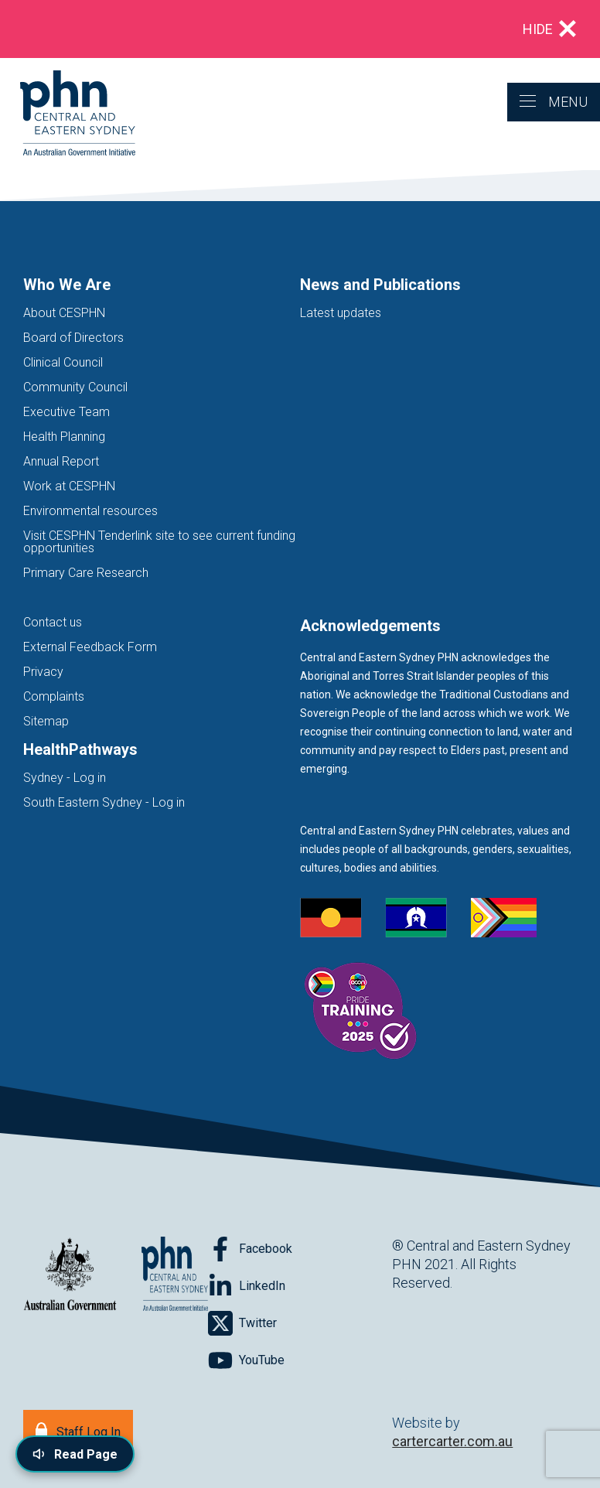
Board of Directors (73, 337)
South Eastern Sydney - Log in (104, 802)
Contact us (52, 622)
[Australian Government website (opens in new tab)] (70, 1275)
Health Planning (64, 436)
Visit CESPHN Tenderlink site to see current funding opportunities (159, 541)
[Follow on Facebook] (250, 1249)
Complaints (53, 696)
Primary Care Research (85, 572)
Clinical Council (63, 362)
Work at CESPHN (69, 486)
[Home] (67, 114)
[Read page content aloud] (75, 1454)
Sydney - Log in (64, 777)
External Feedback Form (90, 647)
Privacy (43, 671)
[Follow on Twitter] (242, 1323)
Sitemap (46, 721)
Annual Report (61, 461)
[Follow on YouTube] (246, 1360)
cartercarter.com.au (452, 1441)
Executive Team (66, 411)
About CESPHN (64, 312)
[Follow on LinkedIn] (246, 1286)
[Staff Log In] (78, 1430)
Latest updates (340, 312)
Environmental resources (90, 510)
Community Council (75, 387)
